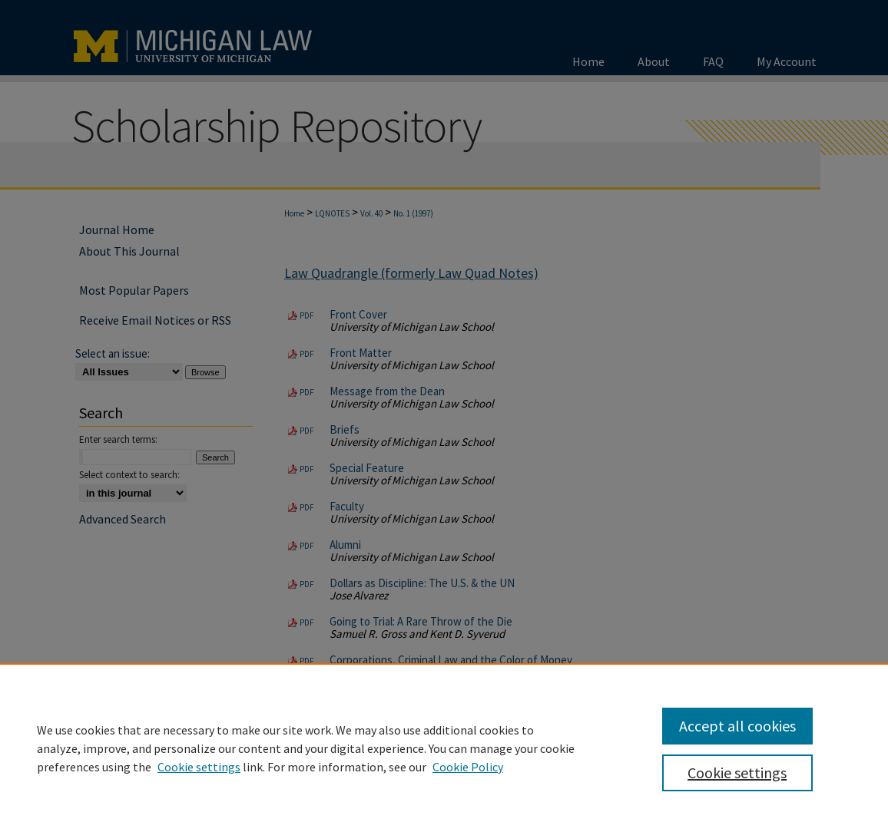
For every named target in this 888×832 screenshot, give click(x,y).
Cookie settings (198, 766)
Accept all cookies (737, 725)
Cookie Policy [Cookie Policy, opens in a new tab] (467, 766)
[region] (444, 747)
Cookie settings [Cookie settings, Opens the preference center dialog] (737, 772)
